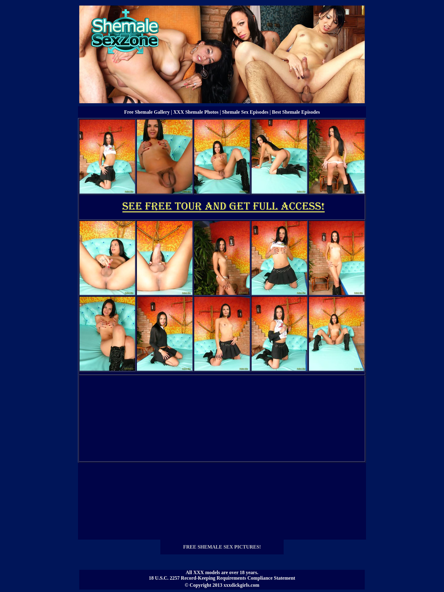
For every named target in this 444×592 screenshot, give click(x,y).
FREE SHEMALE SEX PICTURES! (222, 546)
